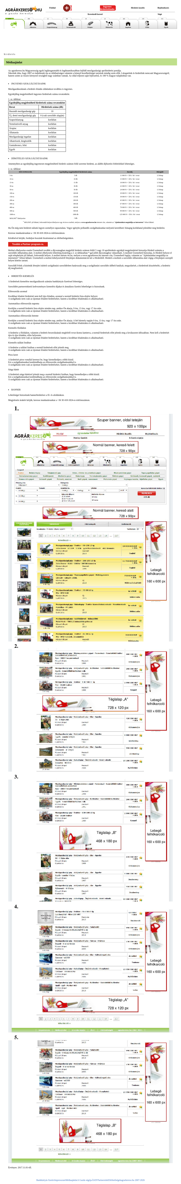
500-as (12, 211)
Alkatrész (33, 26)
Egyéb (166, 26)
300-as (12, 204)
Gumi (147, 26)
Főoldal (52, 8)
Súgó (160, 14)
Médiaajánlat (71, 1180)
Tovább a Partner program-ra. (28, 244)
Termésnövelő (71, 26)
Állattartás (109, 26)
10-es (11, 179)
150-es (12, 197)
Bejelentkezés (163, 8)
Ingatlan (128, 26)
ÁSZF (94, 1180)
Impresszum (59, 1180)
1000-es (12, 214)
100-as (12, 193)
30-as (11, 186)
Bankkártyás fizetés (45, 1180)
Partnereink (103, 1180)
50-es (11, 190)
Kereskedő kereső (95, 14)
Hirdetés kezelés (138, 8)
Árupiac (90, 26)
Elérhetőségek (114, 1180)
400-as (12, 207)
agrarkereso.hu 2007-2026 (133, 1180)
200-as (12, 200)
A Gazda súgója (84, 1180)
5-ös (11, 175)
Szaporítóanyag (52, 26)
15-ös (11, 183)
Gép (13, 26)
